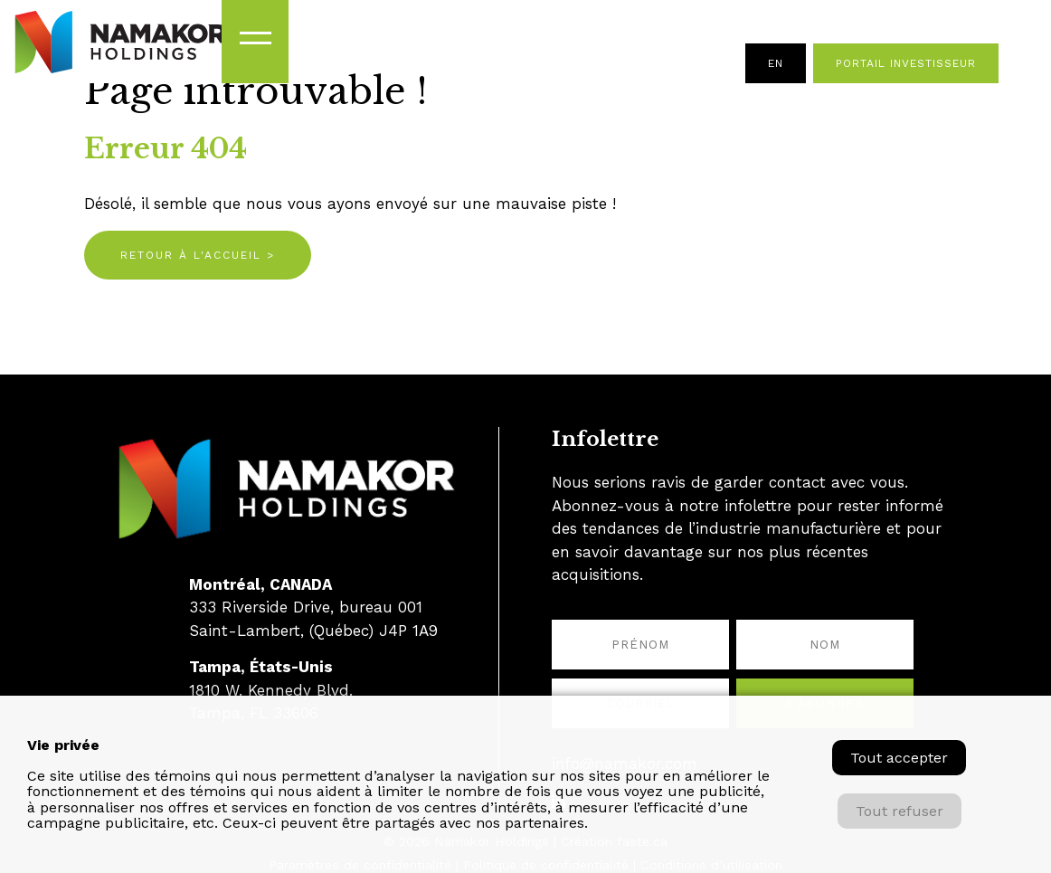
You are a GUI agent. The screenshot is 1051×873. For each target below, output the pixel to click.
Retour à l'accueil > (197, 255)
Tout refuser (899, 811)
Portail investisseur (906, 63)
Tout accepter (899, 757)
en (775, 63)
